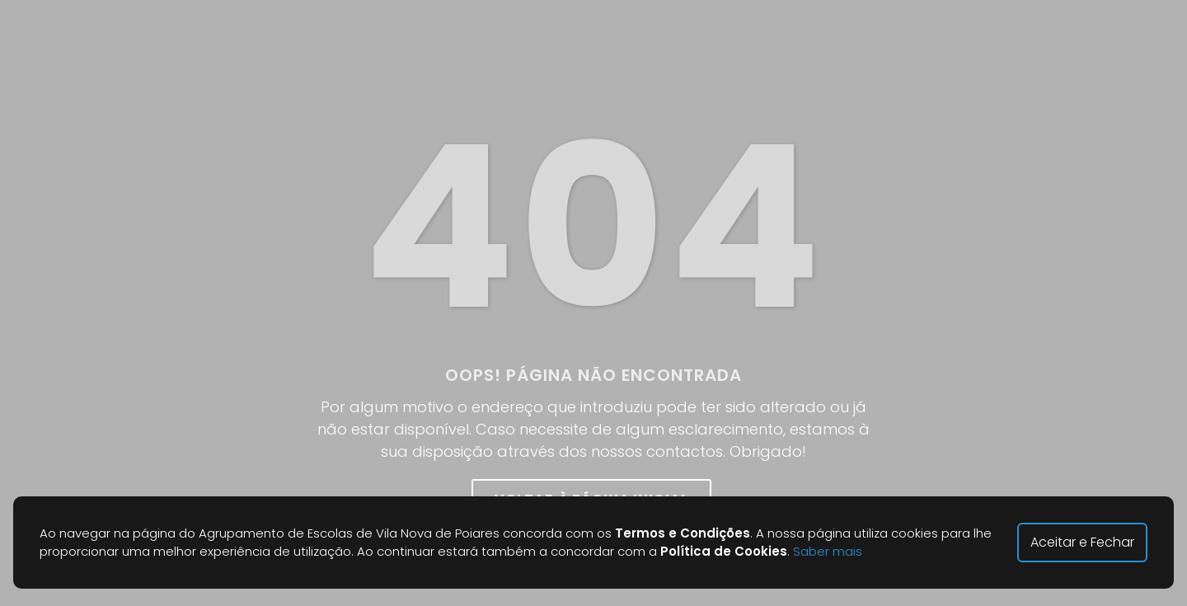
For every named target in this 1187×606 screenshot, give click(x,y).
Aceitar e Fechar (1082, 542)
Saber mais (827, 551)
